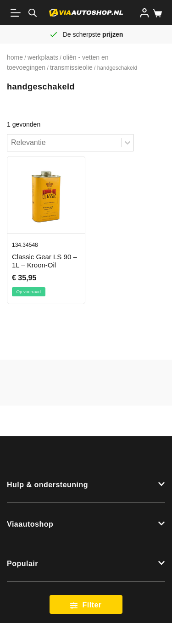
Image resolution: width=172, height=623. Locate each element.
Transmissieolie (71, 67)
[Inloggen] (144, 12)
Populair (22, 563)
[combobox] (64, 142)
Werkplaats (43, 57)
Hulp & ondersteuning (47, 485)
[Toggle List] (127, 142)
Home (15, 57)
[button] (86, 483)
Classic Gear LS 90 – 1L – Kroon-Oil (44, 261)
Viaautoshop (30, 524)
